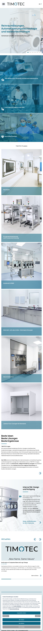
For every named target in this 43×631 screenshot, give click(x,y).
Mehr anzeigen (21, 626)
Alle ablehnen (21, 623)
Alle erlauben (21, 619)
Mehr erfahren (36, 575)
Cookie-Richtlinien (17, 606)
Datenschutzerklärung (14, 609)
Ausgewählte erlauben (21, 612)
